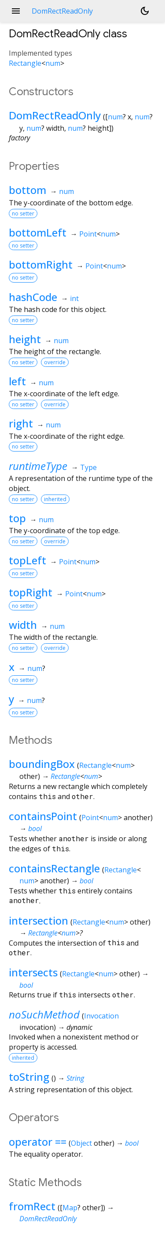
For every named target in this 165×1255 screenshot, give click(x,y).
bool (35, 828)
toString (29, 1076)
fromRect (32, 1206)
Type (88, 467)
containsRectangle (54, 868)
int (74, 298)
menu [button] (16, 11)
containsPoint (43, 816)
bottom (27, 190)
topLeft (27, 560)
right (21, 423)
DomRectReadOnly (55, 115)
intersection (38, 920)
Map (69, 1207)
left (17, 381)
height (25, 339)
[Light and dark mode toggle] (145, 11)
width (23, 624)
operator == (37, 1141)
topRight (30, 592)
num (52, 63)
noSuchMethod (44, 1014)
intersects (33, 972)
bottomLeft (37, 232)
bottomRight (41, 264)
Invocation (101, 1016)
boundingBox (42, 764)
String (75, 1078)
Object (81, 1143)
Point (88, 234)
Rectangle (25, 63)
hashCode (33, 297)
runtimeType (38, 466)
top (17, 518)
